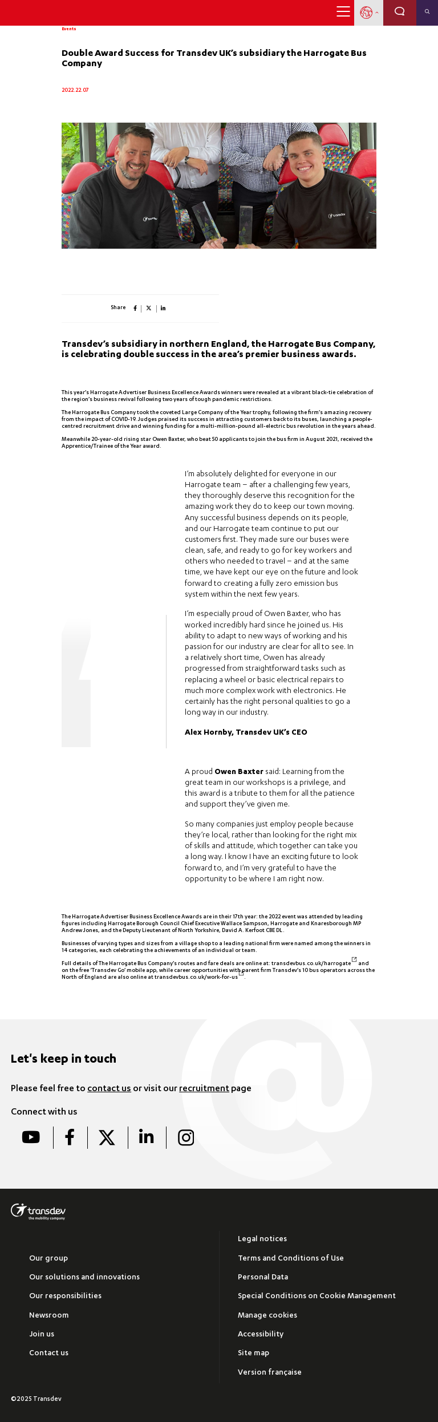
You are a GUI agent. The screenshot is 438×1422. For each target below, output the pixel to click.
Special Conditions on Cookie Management (317, 1297)
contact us (109, 1089)
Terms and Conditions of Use (291, 1259)
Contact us (48, 1354)
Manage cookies (267, 1316)
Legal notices (262, 1239)
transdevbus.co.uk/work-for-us (200, 978)
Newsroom (49, 1316)
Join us (41, 1335)
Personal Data (263, 1278)
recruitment (204, 1089)
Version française (270, 1373)
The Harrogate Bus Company (99, 413)
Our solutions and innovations (84, 1278)
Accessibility (260, 1335)
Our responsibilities (65, 1297)
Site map (253, 1354)
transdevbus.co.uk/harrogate (314, 964)
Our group (48, 1259)
